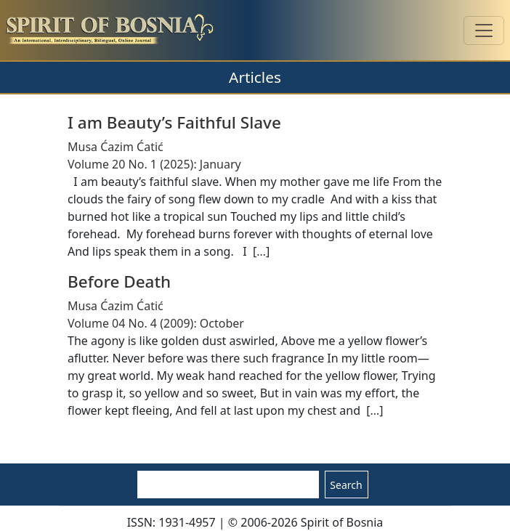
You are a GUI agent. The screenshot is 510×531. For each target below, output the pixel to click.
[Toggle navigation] (484, 30)
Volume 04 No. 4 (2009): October (156, 323)
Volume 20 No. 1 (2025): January (154, 164)
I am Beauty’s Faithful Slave (174, 122)
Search (346, 485)
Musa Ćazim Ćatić (115, 147)
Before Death (119, 281)
